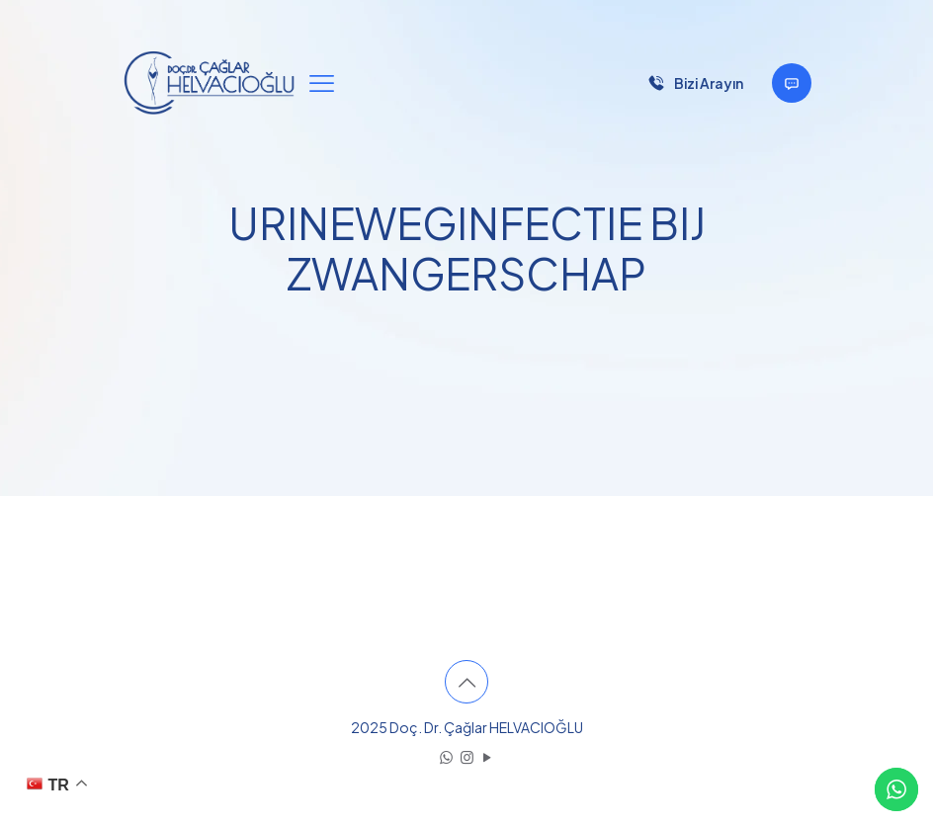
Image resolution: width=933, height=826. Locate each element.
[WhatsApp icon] (446, 756)
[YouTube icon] (487, 756)
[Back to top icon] (466, 681)
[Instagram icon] (467, 756)
